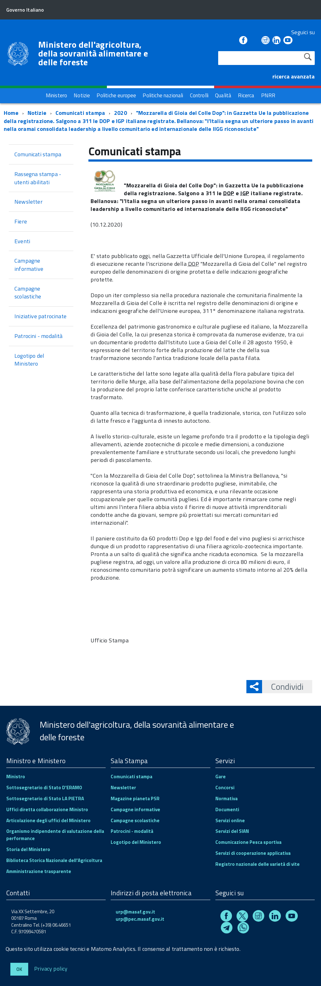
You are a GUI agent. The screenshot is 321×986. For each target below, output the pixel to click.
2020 (120, 113)
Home (11, 113)
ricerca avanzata (293, 76)
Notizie (37, 113)
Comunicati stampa (80, 113)
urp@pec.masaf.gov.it (140, 919)
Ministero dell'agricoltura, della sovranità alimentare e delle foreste (93, 53)
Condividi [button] (282, 686)
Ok (19, 969)
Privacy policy (51, 968)
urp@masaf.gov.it (135, 911)
